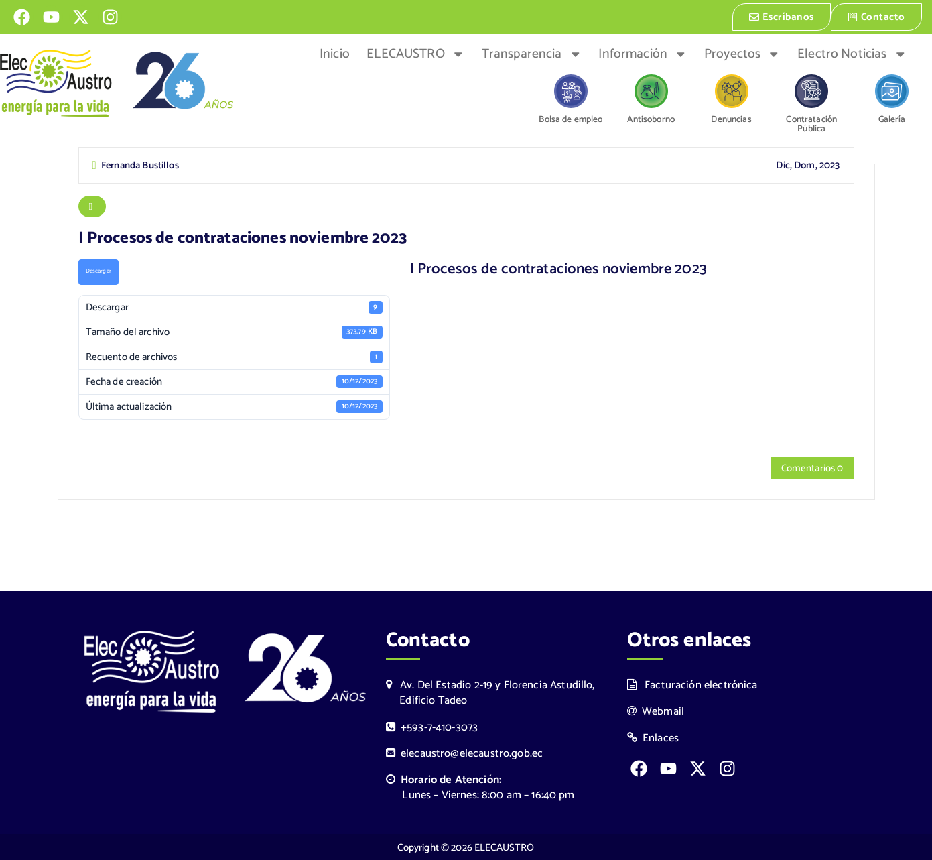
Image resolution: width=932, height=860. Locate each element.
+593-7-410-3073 (432, 726)
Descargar (98, 270)
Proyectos (742, 53)
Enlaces (653, 737)
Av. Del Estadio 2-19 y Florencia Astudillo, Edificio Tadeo (490, 692)
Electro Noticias (852, 53)
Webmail (656, 710)
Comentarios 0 (812, 467)
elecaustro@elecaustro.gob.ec (464, 752)
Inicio (335, 53)
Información (642, 53)
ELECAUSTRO (415, 53)
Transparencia (532, 53)
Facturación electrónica (692, 684)
